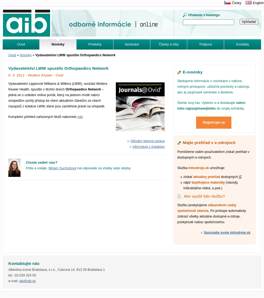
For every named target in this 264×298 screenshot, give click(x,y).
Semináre (132, 44)
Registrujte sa (214, 122)
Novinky (26, 55)
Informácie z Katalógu (149, 147)
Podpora (205, 44)
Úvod (21, 44)
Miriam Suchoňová (62, 168)
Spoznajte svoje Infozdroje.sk (227, 232)
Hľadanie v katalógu (204, 15)
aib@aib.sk (27, 281)
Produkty (95, 44)
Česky (236, 3)
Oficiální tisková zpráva (147, 141)
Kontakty (242, 44)
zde (80, 117)
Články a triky (169, 44)
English (258, 3)
